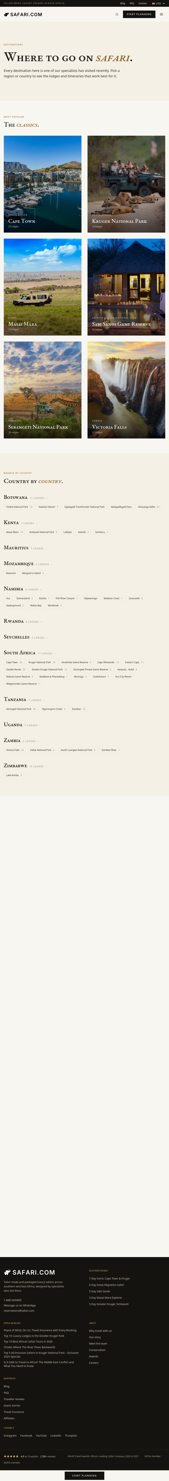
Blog (122, 3)
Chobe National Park (19, 506)
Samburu (101, 532)
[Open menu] (161, 14)
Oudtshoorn (101, 676)
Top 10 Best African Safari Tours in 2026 (28, 1341)
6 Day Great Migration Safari (106, 1285)
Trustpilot (71, 1435)
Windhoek (55, 605)
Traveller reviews (14, 1399)
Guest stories (12, 1405)
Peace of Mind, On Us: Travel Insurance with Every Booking (40, 1330)
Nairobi (83, 532)
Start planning (139, 14)
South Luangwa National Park (78, 750)
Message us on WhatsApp (20, 1305)
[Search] (117, 14)
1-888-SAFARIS (13, 1300)
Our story (95, 1337)
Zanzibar (78, 709)
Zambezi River (111, 750)
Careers (93, 1363)
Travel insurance (14, 1412)
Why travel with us (100, 1331)
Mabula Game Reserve (19, 676)
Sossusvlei (136, 598)
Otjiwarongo (90, 598)
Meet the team (98, 1343)
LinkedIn (55, 1435)
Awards (93, 1356)
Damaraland (25, 598)
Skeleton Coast (113, 598)
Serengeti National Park (21, 709)
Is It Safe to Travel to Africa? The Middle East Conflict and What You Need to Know (39, 1364)
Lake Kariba (14, 775)
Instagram (10, 1435)
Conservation (97, 1350)
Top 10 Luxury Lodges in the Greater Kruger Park (34, 1336)
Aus (8, 598)
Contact (143, 3)
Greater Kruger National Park (49, 669)
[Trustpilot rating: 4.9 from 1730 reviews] (29, 1456)
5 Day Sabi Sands (99, 1291)
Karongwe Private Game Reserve (92, 669)
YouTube (41, 1435)
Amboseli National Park (43, 532)
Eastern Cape (134, 662)
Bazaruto (11, 573)
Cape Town (14, 662)
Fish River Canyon (67, 598)
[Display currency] (158, 3)
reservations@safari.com (19, 1310)
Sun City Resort (123, 676)
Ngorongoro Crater (53, 709)
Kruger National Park (41, 662)
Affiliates (9, 1418)
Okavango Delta (148, 506)
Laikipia (68, 532)
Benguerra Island (33, 573)
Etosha (44, 598)
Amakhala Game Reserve (76, 662)
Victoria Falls (15, 750)
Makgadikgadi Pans (121, 506)
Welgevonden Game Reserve (23, 683)
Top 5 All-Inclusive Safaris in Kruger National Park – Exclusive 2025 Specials (41, 1354)
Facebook (26, 1435)
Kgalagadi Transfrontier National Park (84, 506)
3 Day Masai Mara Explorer (105, 1297)
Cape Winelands (108, 662)
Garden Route (15, 669)
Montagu (80, 676)
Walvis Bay (35, 605)
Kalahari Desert (48, 506)
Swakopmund (15, 605)
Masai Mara (14, 532)
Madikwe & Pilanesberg (54, 676)
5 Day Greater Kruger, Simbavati (108, 1304)
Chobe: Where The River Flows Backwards (29, 1347)
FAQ (132, 3)
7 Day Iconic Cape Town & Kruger (109, 1278)
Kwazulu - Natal (127, 669)
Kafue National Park (42, 750)
